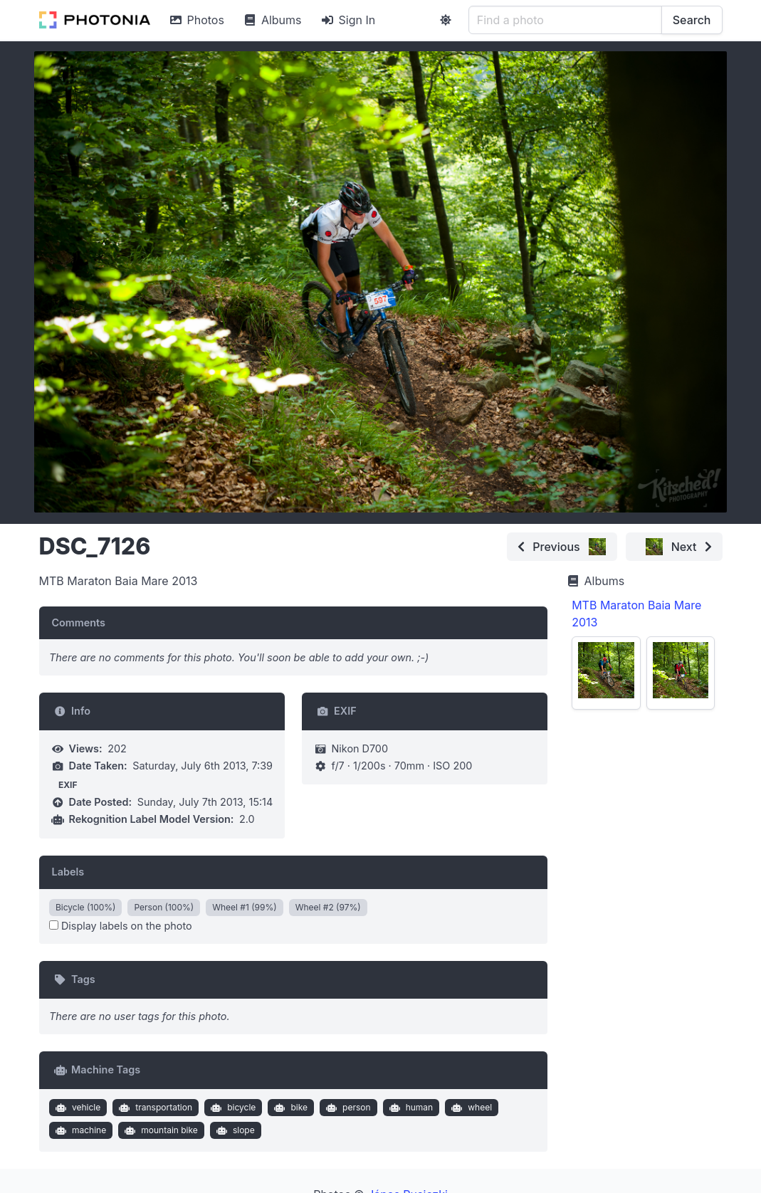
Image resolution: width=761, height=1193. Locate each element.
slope (233, 1130)
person (346, 1107)
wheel (470, 1107)
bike (289, 1107)
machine (79, 1130)
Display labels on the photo (120, 926)
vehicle (76, 1107)
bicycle (232, 1107)
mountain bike (160, 1130)
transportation (154, 1107)
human (409, 1107)
